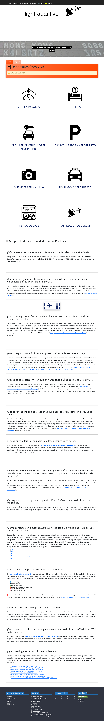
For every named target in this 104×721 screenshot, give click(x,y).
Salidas (9, 62)
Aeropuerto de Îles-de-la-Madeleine (21, 557)
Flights (35, 703)
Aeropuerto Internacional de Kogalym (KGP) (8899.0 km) (27, 668)
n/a (11, 550)
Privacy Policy (81, 701)
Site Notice (81, 700)
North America (11, 704)
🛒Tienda (40, 3)
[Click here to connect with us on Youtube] (61, 696)
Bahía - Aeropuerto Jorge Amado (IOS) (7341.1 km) (26, 671)
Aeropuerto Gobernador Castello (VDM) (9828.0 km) (26, 669)
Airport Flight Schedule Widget (41, 716)
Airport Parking (37, 701)
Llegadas (17, 62)
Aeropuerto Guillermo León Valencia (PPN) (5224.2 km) (27, 674)
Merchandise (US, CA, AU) (40, 698)
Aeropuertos (24, 3)
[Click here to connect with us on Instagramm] (55, 698)
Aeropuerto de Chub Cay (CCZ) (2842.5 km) (23, 673)
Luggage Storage (38, 709)
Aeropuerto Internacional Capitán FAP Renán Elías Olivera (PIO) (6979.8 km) (33, 678)
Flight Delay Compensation (40, 712)
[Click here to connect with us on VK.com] (74, 698)
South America (11, 698)
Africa (8, 703)
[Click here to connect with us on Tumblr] (61, 698)
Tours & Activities (38, 708)
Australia (9, 696)
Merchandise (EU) (38, 696)
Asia (8, 700)
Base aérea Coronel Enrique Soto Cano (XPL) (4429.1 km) (28, 676)
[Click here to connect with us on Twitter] (74, 696)
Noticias (33, 3)
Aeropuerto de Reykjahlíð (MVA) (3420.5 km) (24, 666)
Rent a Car (36, 704)
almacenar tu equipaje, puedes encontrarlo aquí (58, 445)
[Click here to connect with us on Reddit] (67, 698)
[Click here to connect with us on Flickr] (67, 696)
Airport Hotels (37, 700)
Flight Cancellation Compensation (42, 714)
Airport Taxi (36, 706)
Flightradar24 (13, 3)
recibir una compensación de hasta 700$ (75, 597)
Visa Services (36, 711)
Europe (9, 701)
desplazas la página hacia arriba (20, 574)
